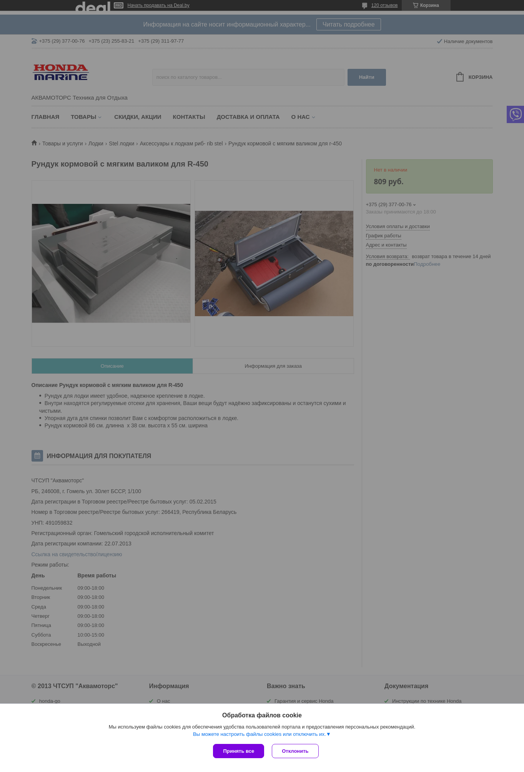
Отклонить (295, 751)
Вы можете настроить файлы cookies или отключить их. (259, 734)
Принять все (238, 751)
